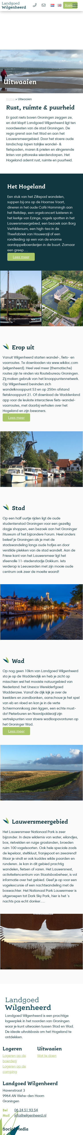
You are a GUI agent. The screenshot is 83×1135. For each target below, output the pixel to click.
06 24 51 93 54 (26, 1110)
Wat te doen (46, 1056)
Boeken (70, 5)
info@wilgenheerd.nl (30, 1115)
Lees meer (21, 257)
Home (10, 99)
